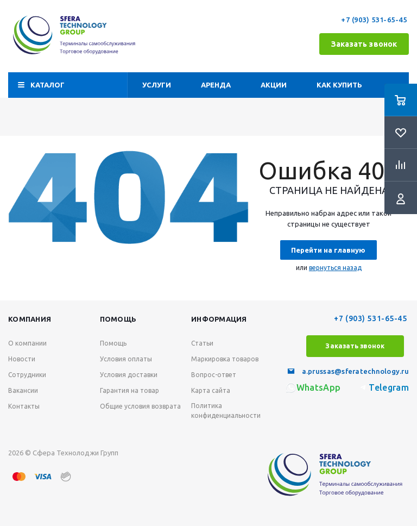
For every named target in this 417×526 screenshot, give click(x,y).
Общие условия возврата (140, 406)
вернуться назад (335, 267)
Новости (21, 358)
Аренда (216, 85)
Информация (219, 319)
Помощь (118, 319)
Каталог (47, 85)
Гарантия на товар (129, 390)
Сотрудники (27, 374)
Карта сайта (210, 390)
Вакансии (23, 390)
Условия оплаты (126, 358)
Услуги (156, 85)
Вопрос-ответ (213, 374)
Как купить (339, 85)
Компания (29, 319)
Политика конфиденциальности (226, 410)
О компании (27, 343)
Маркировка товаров (224, 358)
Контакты (24, 406)
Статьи (202, 343)
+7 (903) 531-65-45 (375, 19)
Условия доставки (128, 374)
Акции (274, 85)
